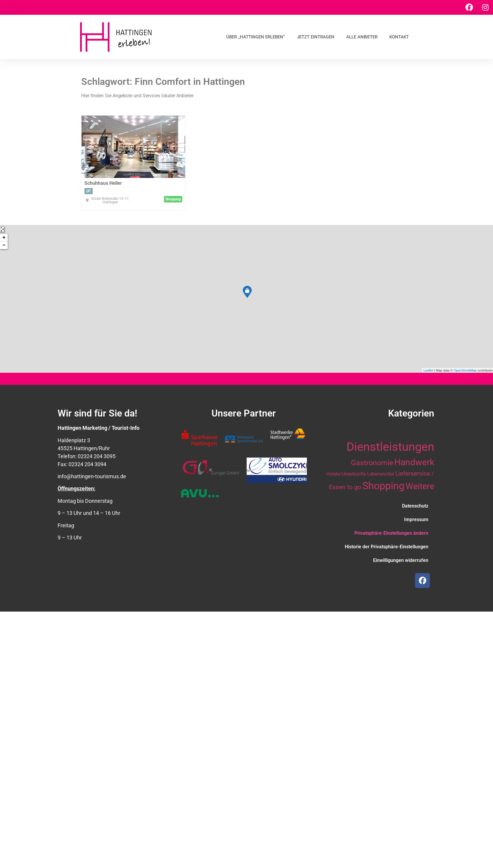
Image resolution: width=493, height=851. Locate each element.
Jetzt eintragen (315, 37)
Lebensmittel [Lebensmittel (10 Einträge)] (380, 474)
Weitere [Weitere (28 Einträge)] (420, 486)
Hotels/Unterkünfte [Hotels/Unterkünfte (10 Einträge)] (346, 474)
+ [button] (4, 237)
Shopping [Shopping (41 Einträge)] (383, 486)
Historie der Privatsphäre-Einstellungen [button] (386, 546)
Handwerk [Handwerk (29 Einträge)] (414, 462)
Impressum (416, 519)
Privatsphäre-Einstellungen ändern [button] (391, 533)
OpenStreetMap (465, 370)
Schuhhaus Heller (103, 183)
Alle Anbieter (362, 37)
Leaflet (428, 370)
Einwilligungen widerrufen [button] (400, 560)
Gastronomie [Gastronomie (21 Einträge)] (372, 462)
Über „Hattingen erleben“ (255, 37)
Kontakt (399, 37)
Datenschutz (415, 506)
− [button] (4, 245)
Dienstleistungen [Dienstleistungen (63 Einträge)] (390, 447)
